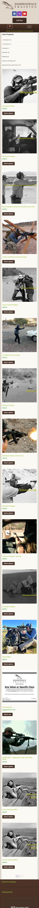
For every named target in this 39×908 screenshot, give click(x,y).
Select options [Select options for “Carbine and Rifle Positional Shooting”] (8, 262)
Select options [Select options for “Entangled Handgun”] (8, 614)
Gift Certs (7, 44)
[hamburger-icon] (29, 26)
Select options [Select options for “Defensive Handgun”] (8, 513)
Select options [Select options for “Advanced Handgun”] (8, 163)
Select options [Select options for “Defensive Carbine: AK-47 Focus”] (8, 463)
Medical (5, 56)
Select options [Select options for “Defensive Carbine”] (8, 412)
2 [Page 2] (19, 876)
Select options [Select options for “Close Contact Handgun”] (8, 312)
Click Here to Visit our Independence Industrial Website (19, 31)
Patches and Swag (9, 61)
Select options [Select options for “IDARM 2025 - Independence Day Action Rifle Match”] (8, 766)
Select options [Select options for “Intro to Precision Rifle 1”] (8, 817)
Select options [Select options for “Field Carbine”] (8, 664)
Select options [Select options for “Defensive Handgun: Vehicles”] (8, 563)
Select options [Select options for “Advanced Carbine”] (8, 113)
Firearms (7, 40)
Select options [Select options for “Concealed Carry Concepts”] (8, 362)
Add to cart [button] (7, 714)
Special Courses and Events (11, 65)
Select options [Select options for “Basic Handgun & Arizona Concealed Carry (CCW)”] (8, 214)
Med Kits (5, 52)
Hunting (5, 48)
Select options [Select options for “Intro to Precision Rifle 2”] (8, 867)
